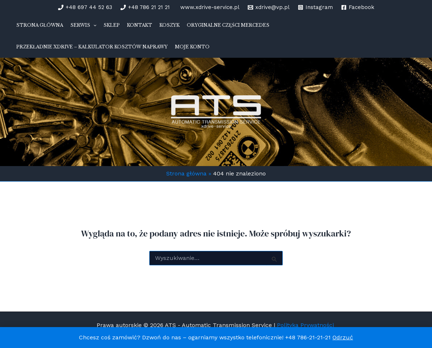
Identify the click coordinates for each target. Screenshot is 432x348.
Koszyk (169, 25)
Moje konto (192, 46)
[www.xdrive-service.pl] (208, 7)
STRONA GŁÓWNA (39, 25)
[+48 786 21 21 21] (145, 7)
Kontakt (139, 25)
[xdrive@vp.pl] (268, 7)
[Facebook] (357, 7)
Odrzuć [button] (342, 337)
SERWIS (83, 25)
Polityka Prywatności (306, 325)
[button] (93, 25)
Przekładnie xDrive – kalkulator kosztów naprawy (92, 46)
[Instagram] (315, 7)
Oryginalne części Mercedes (228, 25)
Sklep (111, 25)
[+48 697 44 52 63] (85, 7)
